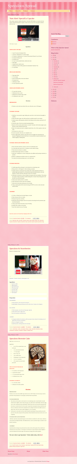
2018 (54, 55)
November (56, 63)
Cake (20, 445)
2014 (54, 91)
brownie (16, 445)
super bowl (22, 446)
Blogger (47, 461)
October (55, 64)
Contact (33, 11)
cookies (19, 328)
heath (30, 220)
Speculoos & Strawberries (20, 248)
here (30, 213)
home (42, 445)
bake (17, 220)
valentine (25, 330)
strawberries (12, 330)
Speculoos (34, 328)
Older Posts (46, 451)
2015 (54, 89)
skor (38, 220)
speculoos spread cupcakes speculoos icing (36, 221)
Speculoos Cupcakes (17, 221)
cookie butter (14, 328)
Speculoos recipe (24, 221)
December (56, 61)
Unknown (54, 43)
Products (25, 11)
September (56, 66)
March (55, 76)
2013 (54, 93)
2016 (54, 59)
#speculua (14, 220)
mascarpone (23, 328)
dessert (27, 220)
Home (11, 11)
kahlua (33, 220)
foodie (39, 445)
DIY (35, 445)
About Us (18, 11)
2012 (54, 95)
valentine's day (30, 330)
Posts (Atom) (15, 454)
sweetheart (21, 330)
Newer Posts (11, 451)
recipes (30, 328)
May (55, 72)
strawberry (16, 330)
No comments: (28, 218)
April (55, 74)
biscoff (13, 445)
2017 (54, 57)
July (54, 70)
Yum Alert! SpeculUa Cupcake (22, 18)
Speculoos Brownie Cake (20, 338)
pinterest (11, 446)
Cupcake (24, 220)
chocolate (20, 220)
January (55, 86)
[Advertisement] (28, 234)
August (55, 68)
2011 (54, 97)
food (37, 445)
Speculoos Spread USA (55, 49)
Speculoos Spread (22, 6)
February (55, 78)
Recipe (36, 220)
